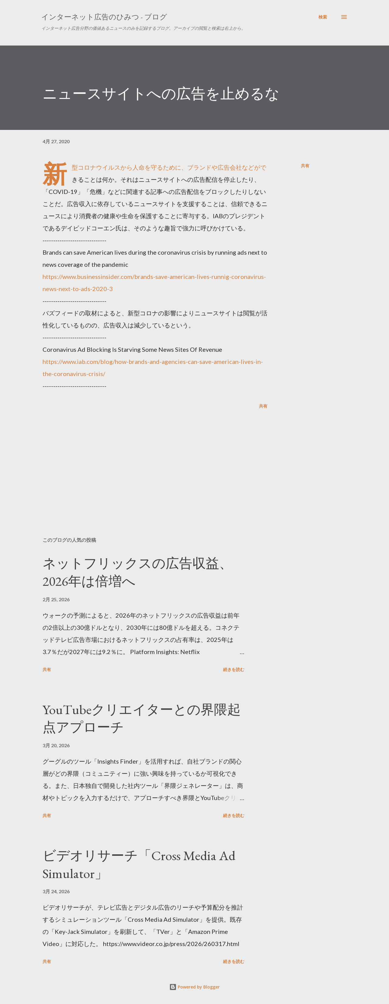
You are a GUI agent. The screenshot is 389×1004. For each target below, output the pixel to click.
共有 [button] (305, 165)
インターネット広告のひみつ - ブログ (104, 17)
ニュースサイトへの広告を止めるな (161, 93)
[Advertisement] (145, 461)
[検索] (322, 17)
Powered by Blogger (194, 987)
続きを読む (233, 669)
